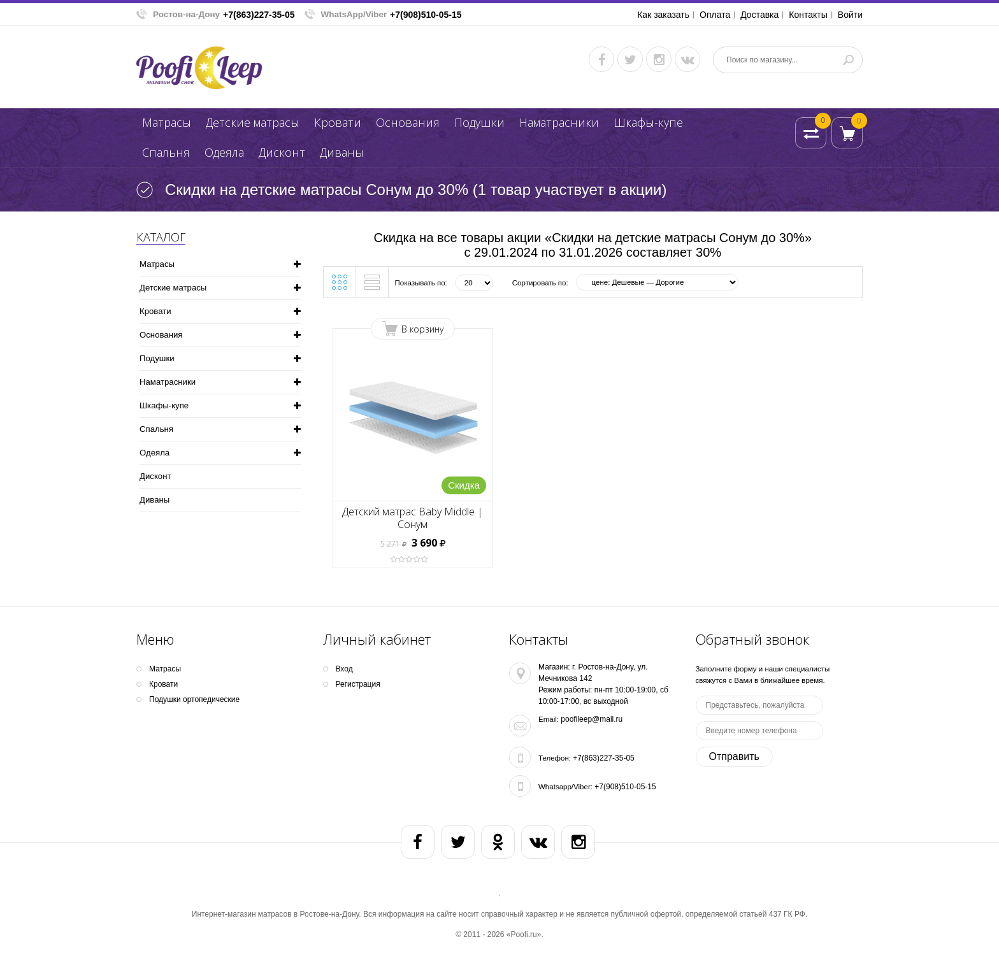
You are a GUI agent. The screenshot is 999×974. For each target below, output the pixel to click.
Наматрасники (559, 122)
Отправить (734, 756)
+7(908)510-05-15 (425, 15)
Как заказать (663, 15)
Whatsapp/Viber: (565, 787)
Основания (408, 122)
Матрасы (166, 122)
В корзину (422, 329)
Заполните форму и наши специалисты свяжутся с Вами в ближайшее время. (763, 674)
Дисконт (282, 152)
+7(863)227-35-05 (258, 15)
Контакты (808, 15)
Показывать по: (421, 283)
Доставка (759, 15)
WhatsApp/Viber (354, 14)
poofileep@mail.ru (591, 719)
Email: (548, 719)
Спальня (166, 152)
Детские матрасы (252, 122)
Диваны (342, 152)
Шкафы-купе (648, 122)
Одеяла (224, 152)
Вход (344, 668)
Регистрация (358, 684)
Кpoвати (337, 122)
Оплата (715, 15)
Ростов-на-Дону (186, 14)
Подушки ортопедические (194, 699)
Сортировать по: (540, 283)
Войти (850, 15)
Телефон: (554, 758)
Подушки (479, 122)
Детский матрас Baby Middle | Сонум (412, 518)
